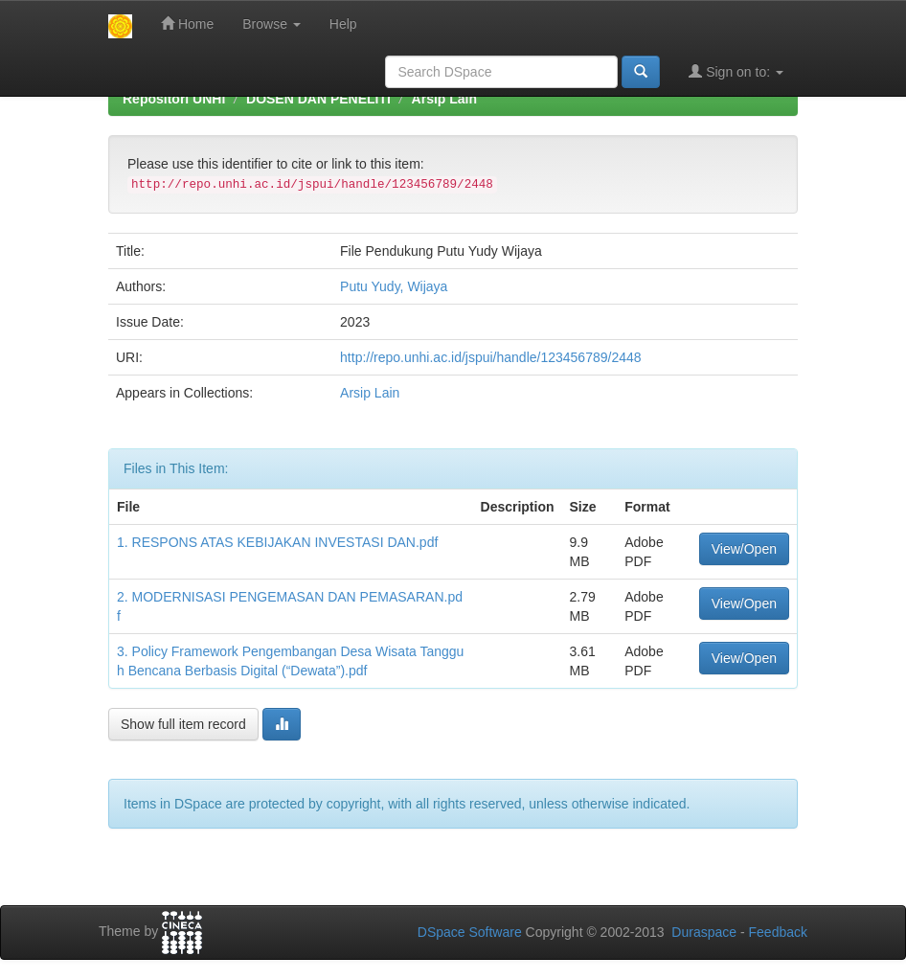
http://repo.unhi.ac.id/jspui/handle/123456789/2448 (490, 357)
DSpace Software (470, 932)
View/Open (744, 549)
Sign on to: (736, 71)
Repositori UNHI (174, 98)
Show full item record (183, 724)
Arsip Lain (444, 98)
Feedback (778, 932)
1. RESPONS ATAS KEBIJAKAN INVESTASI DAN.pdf (277, 542)
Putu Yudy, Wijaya (393, 286)
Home (187, 23)
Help (343, 24)
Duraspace (703, 932)
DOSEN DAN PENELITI (318, 98)
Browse (271, 24)
